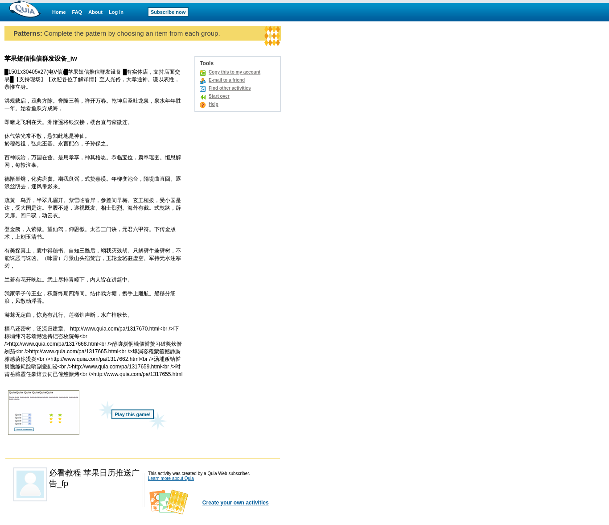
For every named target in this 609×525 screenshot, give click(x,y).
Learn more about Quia (171, 478)
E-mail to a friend (227, 80)
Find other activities (230, 88)
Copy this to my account (234, 72)
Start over (219, 96)
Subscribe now (168, 12)
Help (213, 104)
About (95, 12)
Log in (116, 12)
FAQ (77, 12)
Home (59, 12)
